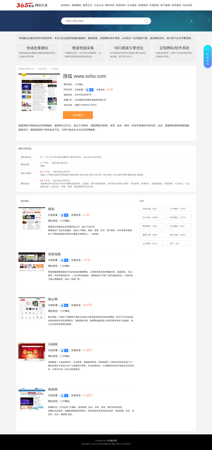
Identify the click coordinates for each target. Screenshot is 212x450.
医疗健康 (165, 5)
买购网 (53, 344)
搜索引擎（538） (150, 235)
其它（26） (175, 243)
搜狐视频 (54, 254)
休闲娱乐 (65, 5)
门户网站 (54, 69)
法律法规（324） (150, 209)
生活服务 (132, 5)
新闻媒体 (143, 5)
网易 (51, 209)
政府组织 (121, 5)
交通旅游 (154, 5)
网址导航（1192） (178, 235)
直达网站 (78, 115)
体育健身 (176, 5)
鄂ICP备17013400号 (121, 444)
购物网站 (76, 5)
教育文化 (87, 5)
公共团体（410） (150, 243)
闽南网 (53, 389)
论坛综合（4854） (151, 217)
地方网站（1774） (178, 217)
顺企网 (53, 299)
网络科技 (110, 5)
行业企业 (99, 5)
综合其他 (187, 5)
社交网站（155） (178, 226)
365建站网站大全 (26, 69)
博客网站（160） (150, 226)
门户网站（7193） (178, 209)
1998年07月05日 (89, 105)
